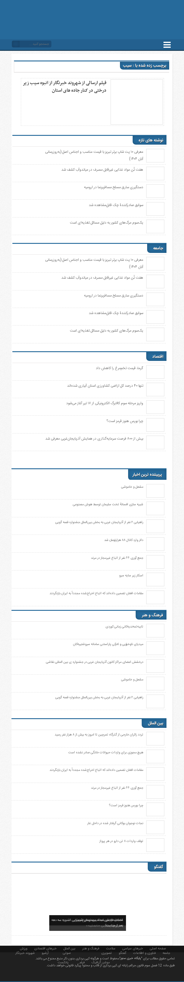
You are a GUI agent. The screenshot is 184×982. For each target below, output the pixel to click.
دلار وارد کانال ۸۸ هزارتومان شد (123, 540)
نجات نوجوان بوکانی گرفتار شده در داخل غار (115, 823)
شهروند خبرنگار (25, 953)
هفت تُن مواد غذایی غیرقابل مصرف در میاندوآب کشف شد (102, 170)
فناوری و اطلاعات (144, 953)
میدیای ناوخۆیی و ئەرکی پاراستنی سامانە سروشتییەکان (108, 644)
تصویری (106, 953)
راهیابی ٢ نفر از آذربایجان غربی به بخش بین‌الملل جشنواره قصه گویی (99, 522)
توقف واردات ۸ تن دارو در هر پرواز (121, 841)
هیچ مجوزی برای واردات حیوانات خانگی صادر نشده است (105, 752)
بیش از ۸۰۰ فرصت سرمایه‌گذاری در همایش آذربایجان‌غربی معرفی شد (94, 439)
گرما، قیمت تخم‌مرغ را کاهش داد (119, 368)
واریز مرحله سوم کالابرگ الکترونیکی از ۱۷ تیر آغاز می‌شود (104, 403)
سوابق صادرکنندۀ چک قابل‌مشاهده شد (116, 205)
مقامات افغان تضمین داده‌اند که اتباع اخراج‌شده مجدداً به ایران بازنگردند (96, 593)
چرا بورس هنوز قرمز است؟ (125, 421)
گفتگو (122, 953)
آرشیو (45, 953)
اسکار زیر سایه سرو (131, 575)
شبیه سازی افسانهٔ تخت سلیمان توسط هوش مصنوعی (108, 504)
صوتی (67, 953)
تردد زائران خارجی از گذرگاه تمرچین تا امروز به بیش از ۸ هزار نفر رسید (99, 735)
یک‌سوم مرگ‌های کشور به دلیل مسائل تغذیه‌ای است (106, 223)
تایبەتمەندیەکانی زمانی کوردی (124, 627)
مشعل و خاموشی (132, 487)
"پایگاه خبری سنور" (130, 958)
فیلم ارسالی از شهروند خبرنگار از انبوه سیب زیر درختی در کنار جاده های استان (64, 86)
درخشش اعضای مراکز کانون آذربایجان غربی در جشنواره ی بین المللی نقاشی (94, 662)
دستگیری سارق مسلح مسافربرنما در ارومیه (113, 187)
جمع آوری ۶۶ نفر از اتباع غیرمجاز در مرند (117, 558)
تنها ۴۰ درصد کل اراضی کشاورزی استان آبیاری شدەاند (105, 386)
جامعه (166, 953)
